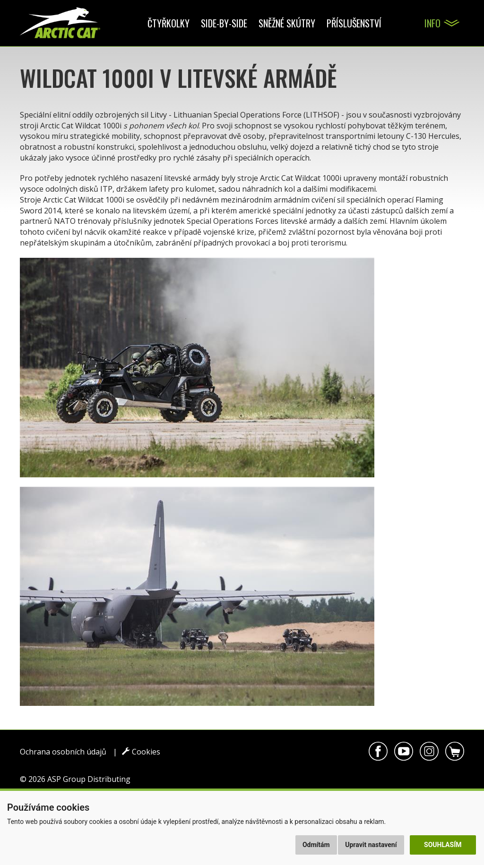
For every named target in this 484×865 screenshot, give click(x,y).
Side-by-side (224, 23)
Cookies (141, 751)
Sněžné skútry (287, 23)
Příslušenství (354, 23)
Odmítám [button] (316, 844)
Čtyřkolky (168, 23)
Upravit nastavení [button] (371, 844)
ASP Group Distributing (88, 779)
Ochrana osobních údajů (63, 751)
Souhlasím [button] (442, 844)
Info (432, 23)
